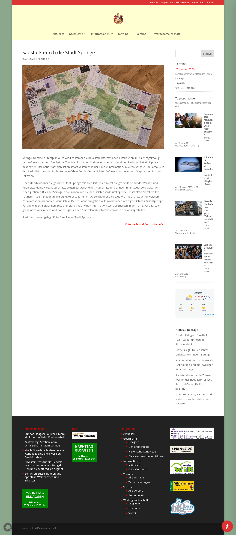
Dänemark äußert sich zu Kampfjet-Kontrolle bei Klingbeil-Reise (208, 171)
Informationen (100, 34)
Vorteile (133, 513)
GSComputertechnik (45, 528)
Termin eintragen (139, 482)
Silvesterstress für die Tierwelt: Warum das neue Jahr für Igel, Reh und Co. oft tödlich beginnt (44, 465)
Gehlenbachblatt (139, 446)
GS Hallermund (138, 469)
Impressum (167, 3)
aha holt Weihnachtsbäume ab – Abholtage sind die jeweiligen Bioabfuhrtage (194, 364)
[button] (8, 527)
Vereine (141, 34)
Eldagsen (134, 442)
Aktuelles (58, 34)
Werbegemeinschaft (167, 34)
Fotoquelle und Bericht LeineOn (144, 224)
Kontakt (154, 3)
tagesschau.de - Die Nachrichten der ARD (193, 104)
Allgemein (43, 58)
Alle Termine (136, 477)
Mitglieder (135, 503)
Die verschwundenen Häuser (146, 456)
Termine (123, 34)
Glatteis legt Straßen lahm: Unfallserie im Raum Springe (42, 443)
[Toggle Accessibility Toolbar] (227, 526)
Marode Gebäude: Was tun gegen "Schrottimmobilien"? (208, 212)
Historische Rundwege (142, 451)
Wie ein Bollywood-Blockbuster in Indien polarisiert (209, 255)
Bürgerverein (137, 495)
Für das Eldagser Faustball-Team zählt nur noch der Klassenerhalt (191, 339)
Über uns (134, 508)
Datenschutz (182, 3)
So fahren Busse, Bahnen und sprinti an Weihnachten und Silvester (193, 399)
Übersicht (134, 464)
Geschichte (76, 34)
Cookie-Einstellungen (203, 3)
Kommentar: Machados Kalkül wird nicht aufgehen (209, 124)
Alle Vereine (136, 490)
